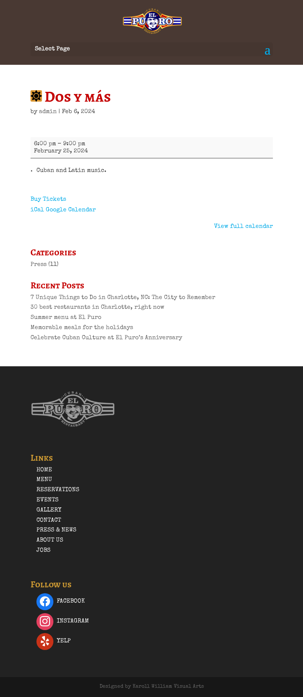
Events (47, 500)
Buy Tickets (48, 199)
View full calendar (243, 227)
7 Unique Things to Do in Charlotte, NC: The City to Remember (123, 298)
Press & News (56, 530)
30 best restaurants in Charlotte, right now (97, 307)
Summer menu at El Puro (66, 318)
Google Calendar (71, 210)
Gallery (48, 510)
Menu (44, 480)
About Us (49, 540)
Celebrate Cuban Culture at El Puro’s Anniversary (106, 338)
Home (44, 470)
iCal (37, 210)
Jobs (43, 550)
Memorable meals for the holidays (82, 328)
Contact (48, 520)
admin (48, 112)
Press (39, 265)
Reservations (57, 490)
